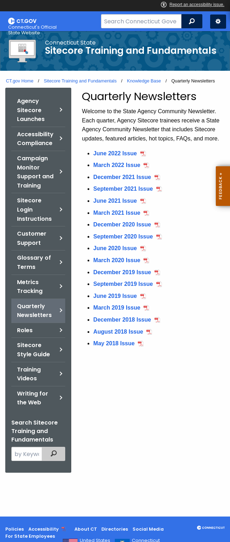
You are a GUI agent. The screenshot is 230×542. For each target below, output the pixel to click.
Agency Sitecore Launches (31, 110)
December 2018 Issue (122, 320)
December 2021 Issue (122, 177)
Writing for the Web (32, 398)
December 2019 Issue (122, 272)
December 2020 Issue (122, 224)
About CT (85, 529)
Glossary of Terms (34, 262)
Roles (25, 330)
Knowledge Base (144, 80)
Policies (14, 529)
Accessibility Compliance (35, 139)
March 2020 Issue (116, 260)
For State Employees (30, 536)
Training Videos (29, 374)
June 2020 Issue (115, 248)
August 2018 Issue (118, 332)
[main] (115, 274)
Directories (114, 529)
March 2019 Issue (116, 308)
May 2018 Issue (114, 343)
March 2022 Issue (116, 165)
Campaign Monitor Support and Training (35, 172)
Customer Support (31, 238)
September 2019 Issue (123, 284)
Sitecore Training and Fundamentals (80, 80)
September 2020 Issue (123, 236)
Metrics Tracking (30, 286)
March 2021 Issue (116, 213)
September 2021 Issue (123, 189)
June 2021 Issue (115, 201)
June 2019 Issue (115, 296)
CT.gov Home (20, 80)
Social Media (148, 529)
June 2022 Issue (115, 153)
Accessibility (43, 529)
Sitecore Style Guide (33, 349)
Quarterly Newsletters (34, 310)
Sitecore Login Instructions (34, 209)
